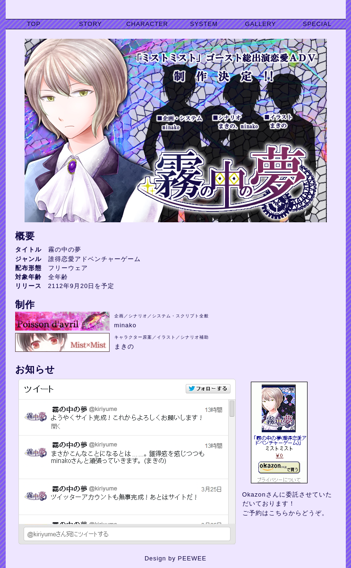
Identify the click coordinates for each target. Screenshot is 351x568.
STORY (90, 23)
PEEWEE (192, 558)
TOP (34, 23)
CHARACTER (147, 23)
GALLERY (260, 23)
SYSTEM (204, 23)
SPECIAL (317, 23)
